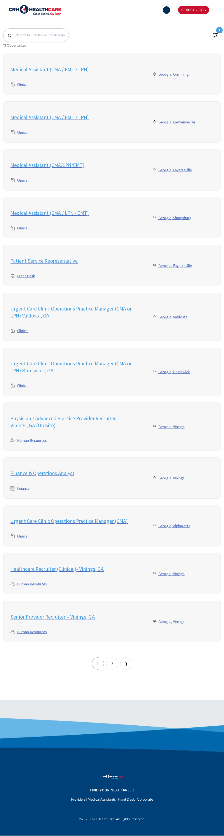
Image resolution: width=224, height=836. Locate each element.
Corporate (145, 800)
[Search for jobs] (36, 35)
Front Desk (126, 800)
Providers (78, 800)
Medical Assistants (102, 800)
